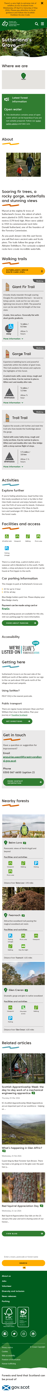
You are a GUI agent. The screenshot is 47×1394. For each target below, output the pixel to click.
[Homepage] (11, 23)
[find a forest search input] (23, 1256)
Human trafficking (9, 1364)
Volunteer (7, 1286)
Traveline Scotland (19, 715)
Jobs (4, 1281)
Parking (6, 1301)
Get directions (14, 721)
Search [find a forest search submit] (23, 1263)
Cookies (5, 1351)
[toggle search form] (37, 23)
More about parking (17, 623)
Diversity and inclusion (13, 1291)
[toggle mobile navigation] (42, 23)
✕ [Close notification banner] (42, 3)
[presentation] (13, 1268)
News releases (9, 1296)
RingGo (5, 608)
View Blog (11, 1234)
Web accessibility (8, 1355)
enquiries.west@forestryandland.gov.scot (22, 758)
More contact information (15, 782)
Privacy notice (7, 1347)
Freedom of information (11, 1359)
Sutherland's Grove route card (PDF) (17, 271)
